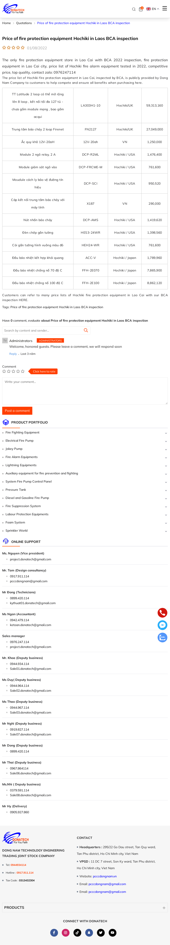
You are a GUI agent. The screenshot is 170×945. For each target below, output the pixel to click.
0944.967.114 (19, 708)
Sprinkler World (16, 531)
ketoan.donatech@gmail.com (30, 625)
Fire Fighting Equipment (22, 432)
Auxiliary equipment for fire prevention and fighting (42, 473)
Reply (13, 353)
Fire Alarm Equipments (22, 457)
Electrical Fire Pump (19, 441)
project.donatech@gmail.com (30, 559)
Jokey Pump (14, 449)
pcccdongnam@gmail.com (28, 581)
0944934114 (18, 865)
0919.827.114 (19, 729)
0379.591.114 (19, 790)
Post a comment (17, 411)
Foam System (15, 522)
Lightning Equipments (21, 465)
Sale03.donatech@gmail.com (30, 712)
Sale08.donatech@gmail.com (30, 795)
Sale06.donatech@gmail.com (30, 773)
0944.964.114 (19, 686)
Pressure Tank (16, 490)
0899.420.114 (19, 598)
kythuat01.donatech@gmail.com (33, 603)
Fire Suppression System (23, 506)
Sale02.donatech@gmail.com (30, 691)
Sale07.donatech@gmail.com (30, 734)
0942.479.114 (19, 620)
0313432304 (27, 880)
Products (14, 907)
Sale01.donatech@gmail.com (30, 669)
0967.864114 (19, 768)
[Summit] (86, 330)
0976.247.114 (19, 642)
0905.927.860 (19, 812)
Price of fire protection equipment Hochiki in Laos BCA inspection (56, 307)
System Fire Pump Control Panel (29, 481)
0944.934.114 (19, 664)
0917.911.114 (19, 576)
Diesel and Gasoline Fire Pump (27, 498)
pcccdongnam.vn (105, 876)
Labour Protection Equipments (27, 514)
